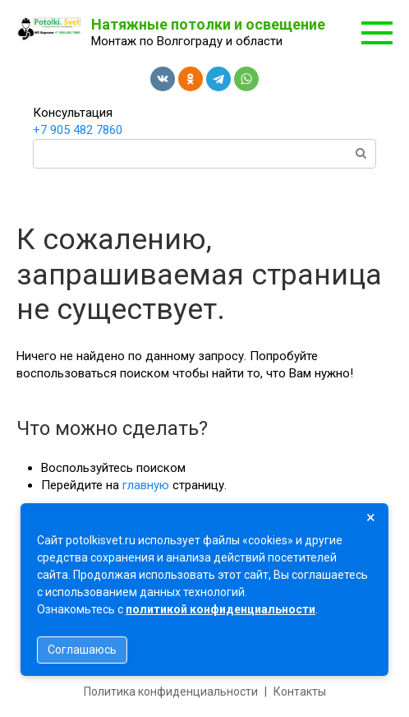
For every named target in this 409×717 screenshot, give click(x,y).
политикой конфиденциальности (220, 609)
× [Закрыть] (370, 517)
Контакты (299, 691)
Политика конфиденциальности (171, 691)
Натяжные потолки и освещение (208, 24)
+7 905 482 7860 (77, 130)
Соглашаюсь (82, 649)
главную (145, 485)
